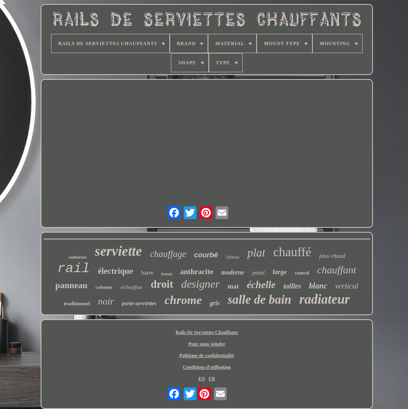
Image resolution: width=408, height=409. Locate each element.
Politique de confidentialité (206, 355)
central (302, 273)
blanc (318, 285)
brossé (166, 274)
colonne (104, 287)
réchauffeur (131, 287)
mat (233, 286)
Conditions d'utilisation (207, 367)
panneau (71, 285)
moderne (232, 272)
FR (212, 378)
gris (215, 303)
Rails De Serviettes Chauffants (207, 332)
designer (200, 284)
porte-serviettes (139, 303)
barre (147, 272)
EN (201, 378)
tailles (292, 286)
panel (258, 273)
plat (256, 252)
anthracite (196, 271)
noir (106, 301)
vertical (346, 286)
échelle (261, 284)
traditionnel (77, 303)
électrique (115, 271)
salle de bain (259, 299)
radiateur (324, 299)
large (280, 272)
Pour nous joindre (206, 344)
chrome (183, 299)
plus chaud (332, 256)
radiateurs (77, 257)
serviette (118, 251)
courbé (206, 255)
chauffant (336, 270)
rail (73, 268)
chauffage (168, 254)
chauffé (292, 252)
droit (162, 284)
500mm (232, 257)
